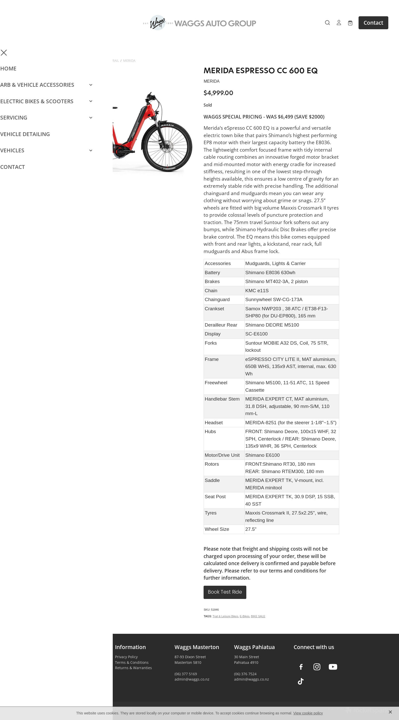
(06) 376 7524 (245, 674)
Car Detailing (66, 673)
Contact (373, 22)
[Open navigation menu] (58, 23)
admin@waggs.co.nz (192, 679)
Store (65, 60)
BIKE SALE (258, 616)
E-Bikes (244, 616)
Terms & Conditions (132, 662)
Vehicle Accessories (72, 656)
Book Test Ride (225, 592)
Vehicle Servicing (69, 678)
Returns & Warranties (133, 667)
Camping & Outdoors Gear (78, 662)
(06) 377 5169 (186, 674)
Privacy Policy (126, 656)
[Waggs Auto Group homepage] (199, 22)
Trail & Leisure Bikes (225, 616)
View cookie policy (308, 713)
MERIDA (129, 60)
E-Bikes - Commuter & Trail (96, 60)
